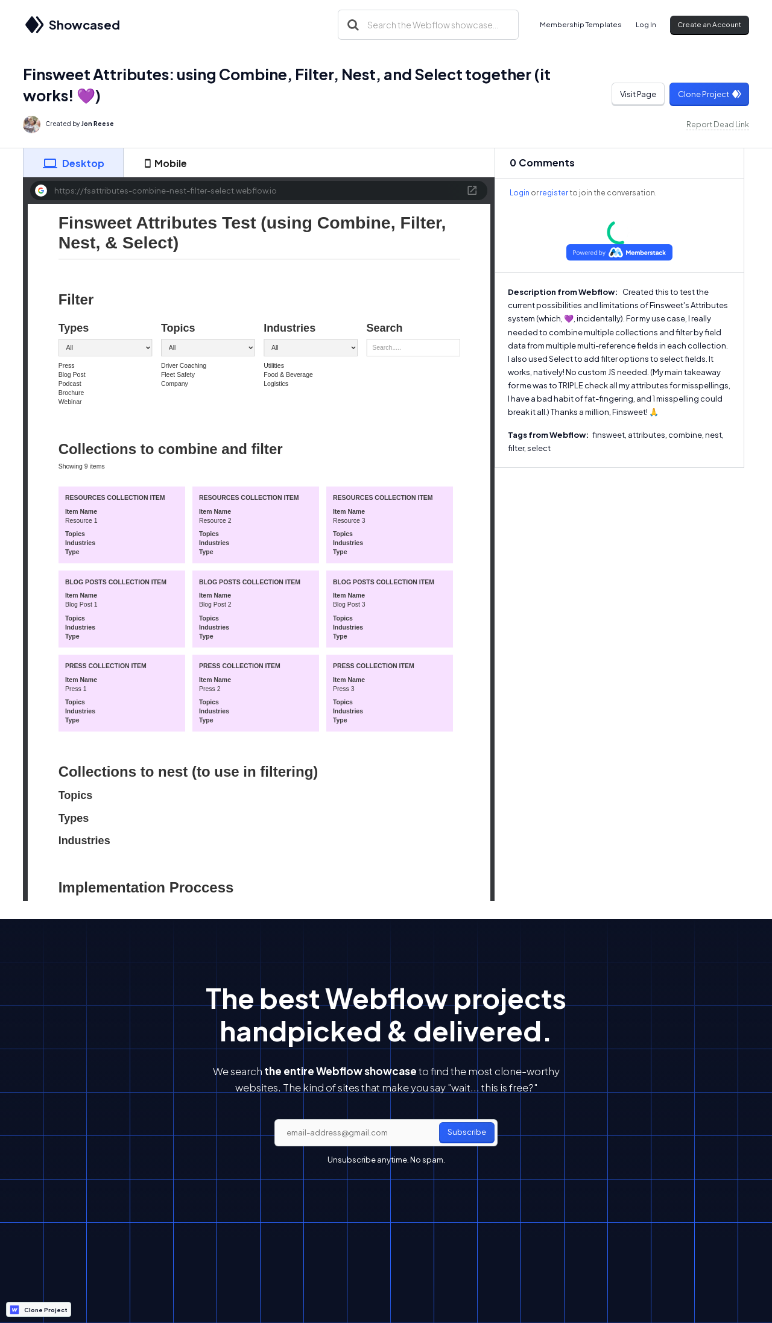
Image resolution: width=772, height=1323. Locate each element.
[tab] (73, 162)
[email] (386, 1133)
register (554, 192)
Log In (646, 24)
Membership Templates (581, 24)
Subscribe (467, 1132)
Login (520, 192)
